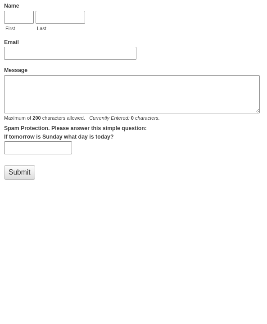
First (10, 28)
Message (15, 70)
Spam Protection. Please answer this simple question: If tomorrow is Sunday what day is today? (75, 132)
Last (41, 28)
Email (11, 42)
